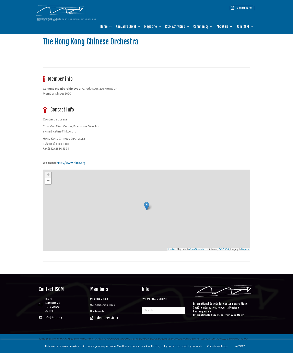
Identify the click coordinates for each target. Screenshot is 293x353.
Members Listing (99, 299)
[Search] (163, 310)
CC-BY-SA (224, 249)
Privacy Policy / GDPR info (154, 299)
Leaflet (171, 249)
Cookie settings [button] (217, 346)
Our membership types (102, 305)
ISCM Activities (175, 26)
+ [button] (48, 175)
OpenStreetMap (197, 249)
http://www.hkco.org (70, 162)
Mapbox (245, 249)
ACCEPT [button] (240, 346)
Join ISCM (242, 26)
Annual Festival (126, 26)
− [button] (48, 181)
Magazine (150, 26)
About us (222, 26)
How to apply (97, 311)
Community (200, 26)
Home (104, 26)
